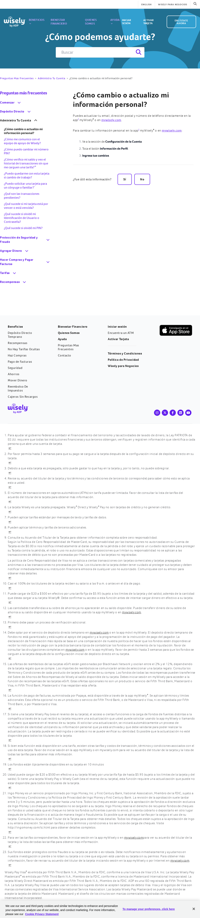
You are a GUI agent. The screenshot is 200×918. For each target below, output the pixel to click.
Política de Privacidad (123, 360)
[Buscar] (100, 52)
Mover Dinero (17, 380)
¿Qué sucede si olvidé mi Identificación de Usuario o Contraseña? (21, 218)
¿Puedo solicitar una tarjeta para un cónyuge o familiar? (25, 186)
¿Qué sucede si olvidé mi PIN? (23, 228)
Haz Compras (17, 355)
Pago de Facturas (20, 362)
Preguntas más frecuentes (23, 93)
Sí (124, 179)
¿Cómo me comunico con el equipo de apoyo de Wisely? (22, 141)
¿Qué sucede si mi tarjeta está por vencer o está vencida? (26, 206)
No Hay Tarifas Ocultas (24, 349)
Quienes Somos (89, 18)
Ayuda (108, 18)
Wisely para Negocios (123, 366)
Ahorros (13, 374)
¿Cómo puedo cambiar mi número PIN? (26, 151)
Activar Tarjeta (152, 18)
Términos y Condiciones (125, 353)
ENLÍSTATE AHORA (181, 18)
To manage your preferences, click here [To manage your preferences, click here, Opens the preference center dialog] (148, 909)
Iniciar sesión (129, 18)
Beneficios (37, 18)
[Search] (138, 52)
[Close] (193, 909)
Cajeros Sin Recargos (23, 397)
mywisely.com (111, 120)
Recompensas (17, 343)
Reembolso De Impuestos (18, 388)
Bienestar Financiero (62, 18)
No (142, 179)
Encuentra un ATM (121, 333)
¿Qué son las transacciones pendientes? (21, 196)
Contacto (64, 355)
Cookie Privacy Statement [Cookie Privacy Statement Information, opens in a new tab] (42, 914)
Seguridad (15, 368)
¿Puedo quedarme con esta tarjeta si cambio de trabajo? (26, 175)
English (146, 4)
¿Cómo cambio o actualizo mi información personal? (121, 99)
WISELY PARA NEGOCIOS (172, 4)
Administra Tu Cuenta (51, 78)
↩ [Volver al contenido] (10, 448)
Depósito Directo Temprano (20, 335)
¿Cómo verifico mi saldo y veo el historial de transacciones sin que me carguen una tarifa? (26, 163)
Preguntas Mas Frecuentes (17, 78)
